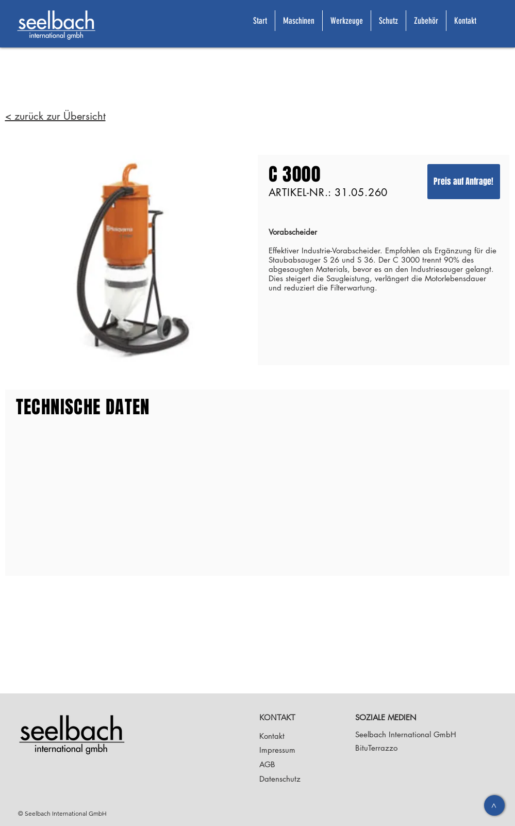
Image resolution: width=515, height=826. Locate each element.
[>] (494, 805)
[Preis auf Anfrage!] (463, 181)
